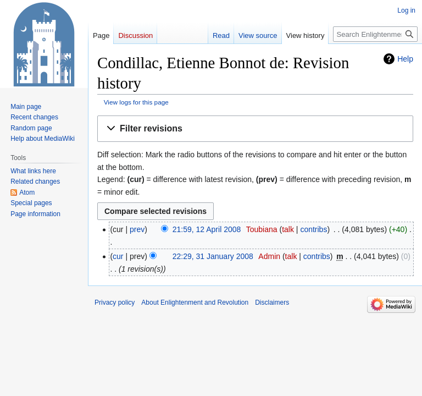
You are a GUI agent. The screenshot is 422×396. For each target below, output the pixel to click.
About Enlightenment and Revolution (194, 302)
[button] (255, 129)
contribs (313, 229)
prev (137, 229)
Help (405, 58)
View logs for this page (136, 102)
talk (288, 229)
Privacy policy (115, 302)
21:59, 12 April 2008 (207, 229)
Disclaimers (272, 302)
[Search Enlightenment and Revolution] (375, 34)
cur (118, 256)
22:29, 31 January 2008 (213, 256)
